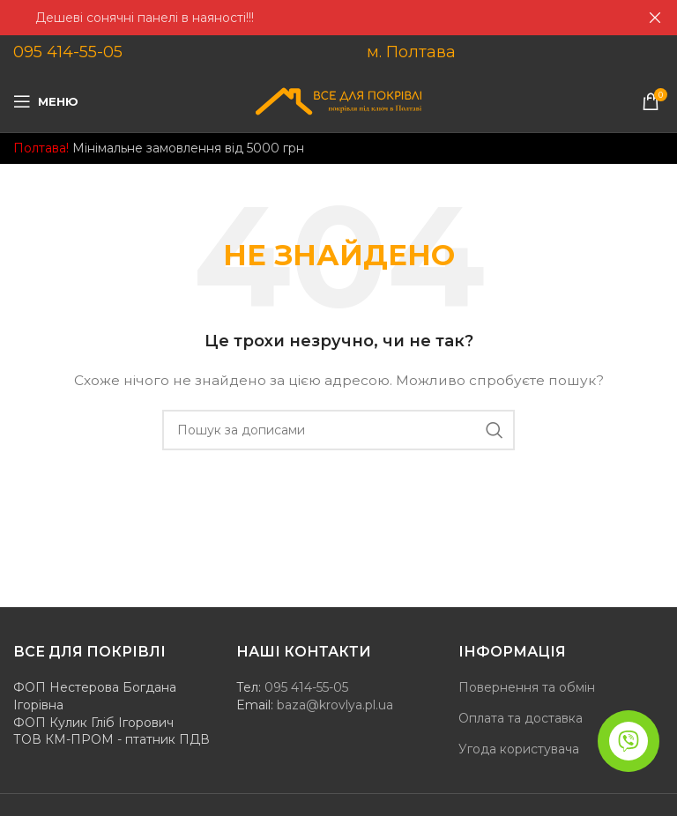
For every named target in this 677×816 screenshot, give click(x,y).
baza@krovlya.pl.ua (335, 705)
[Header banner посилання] (312, 17)
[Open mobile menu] (45, 101)
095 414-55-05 (68, 52)
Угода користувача (518, 749)
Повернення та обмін (526, 687)
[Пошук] (338, 430)
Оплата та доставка (520, 718)
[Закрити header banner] (655, 17)
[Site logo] (338, 100)
